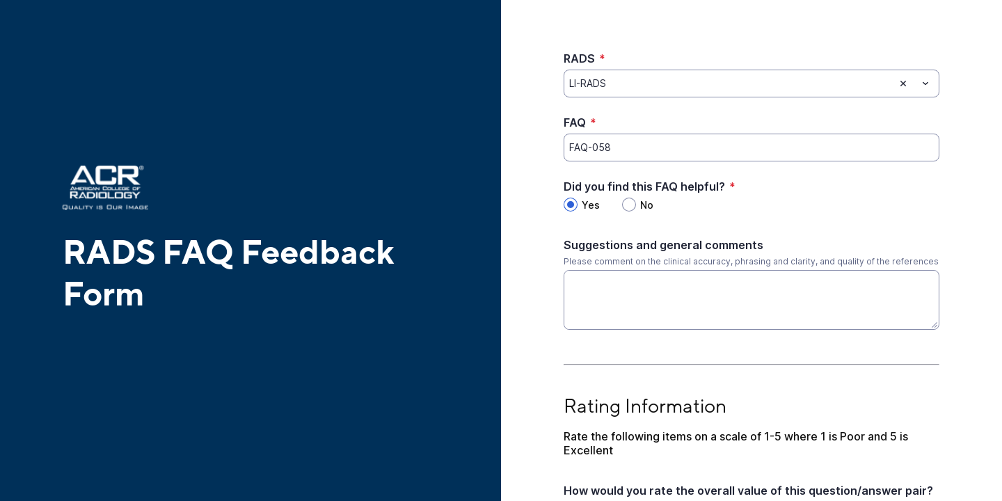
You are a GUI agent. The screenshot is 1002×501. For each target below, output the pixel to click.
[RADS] (729, 83)
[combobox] (751, 83)
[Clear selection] (903, 83)
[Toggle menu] (925, 83)
